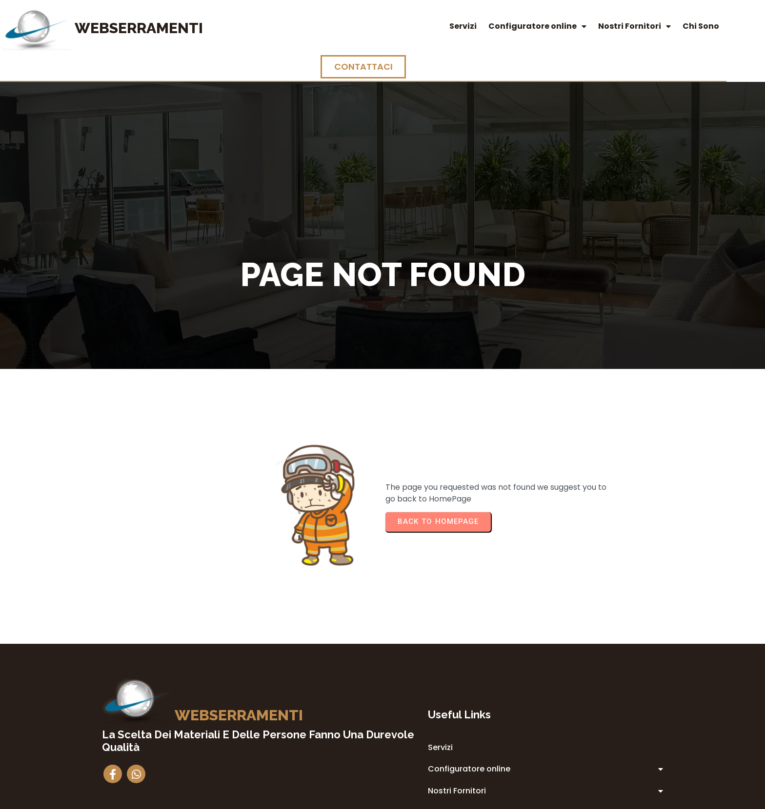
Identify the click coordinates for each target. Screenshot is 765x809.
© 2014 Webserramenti (383, 800)
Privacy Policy (445, 721)
